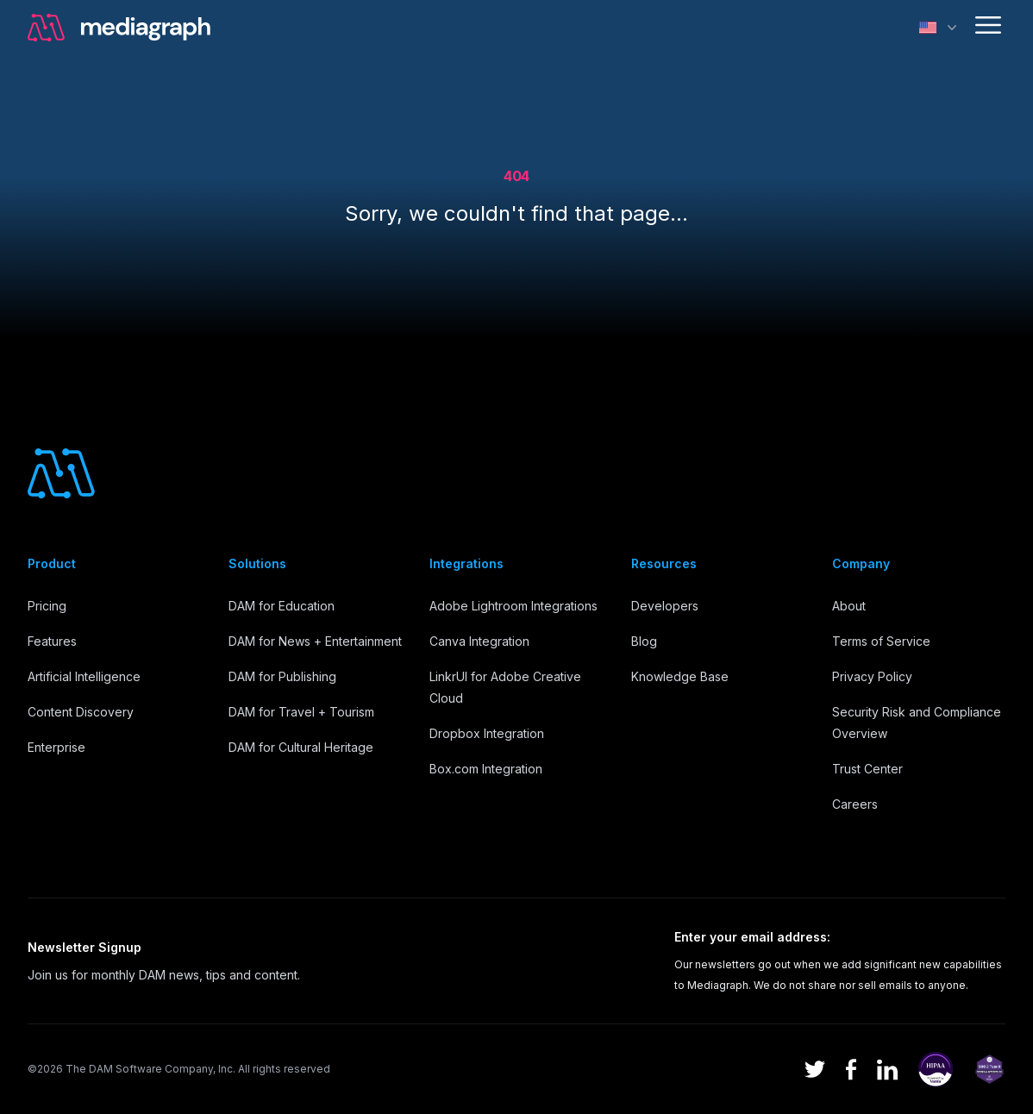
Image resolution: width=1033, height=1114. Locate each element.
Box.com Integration (485, 768)
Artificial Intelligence (84, 676)
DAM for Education (282, 605)
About (849, 605)
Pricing (47, 605)
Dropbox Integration (486, 733)
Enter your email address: (752, 936)
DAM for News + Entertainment (315, 641)
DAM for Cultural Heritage (301, 747)
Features (52, 641)
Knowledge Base (680, 676)
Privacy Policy (872, 676)
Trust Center (867, 768)
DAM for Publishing (282, 676)
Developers (664, 605)
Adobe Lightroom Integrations (513, 605)
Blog (644, 641)
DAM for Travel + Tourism (301, 711)
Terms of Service (881, 641)
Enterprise (56, 747)
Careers (855, 804)
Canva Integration (479, 641)
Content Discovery (81, 711)
